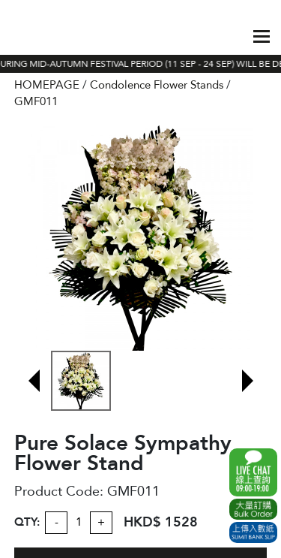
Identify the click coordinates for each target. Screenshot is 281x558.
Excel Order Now (253, 509)
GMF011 (36, 101)
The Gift (46, 36)
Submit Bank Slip (253, 532)
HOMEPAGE (46, 84)
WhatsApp (253, 472)
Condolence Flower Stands (156, 84)
